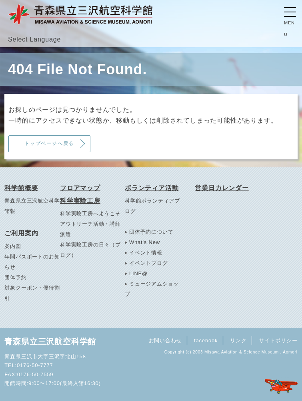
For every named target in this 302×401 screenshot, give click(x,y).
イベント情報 (145, 253)
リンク (238, 340)
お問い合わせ (164, 340)
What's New (144, 242)
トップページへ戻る (49, 143)
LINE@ (138, 273)
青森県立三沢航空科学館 (50, 341)
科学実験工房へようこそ (90, 213)
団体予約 (15, 277)
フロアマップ (80, 188)
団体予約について (151, 232)
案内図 (12, 246)
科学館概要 (21, 188)
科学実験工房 (80, 200)
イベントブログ (148, 263)
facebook (205, 340)
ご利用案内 (21, 233)
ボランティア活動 (151, 188)
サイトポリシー (278, 340)
